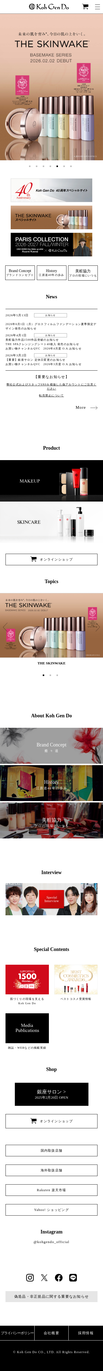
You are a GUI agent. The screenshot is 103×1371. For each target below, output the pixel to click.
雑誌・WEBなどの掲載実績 (27, 1031)
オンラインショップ (51, 559)
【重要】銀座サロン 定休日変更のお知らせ (35, 359)
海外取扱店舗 (52, 1170)
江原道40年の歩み (51, 272)
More (87, 407)
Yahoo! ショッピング (51, 1210)
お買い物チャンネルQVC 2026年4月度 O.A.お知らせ (43, 348)
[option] (51, 87)
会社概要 (51, 1333)
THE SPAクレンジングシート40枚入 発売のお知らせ (42, 344)
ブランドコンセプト (20, 272)
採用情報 (86, 1333)
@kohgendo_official (51, 1242)
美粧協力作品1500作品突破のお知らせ (32, 339)
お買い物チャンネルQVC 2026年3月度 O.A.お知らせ (43, 364)
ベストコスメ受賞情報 (76, 982)
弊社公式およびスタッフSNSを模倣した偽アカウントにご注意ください (51, 386)
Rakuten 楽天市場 (51, 1190)
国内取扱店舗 (52, 1150)
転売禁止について (51, 395)
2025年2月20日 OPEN (52, 1094)
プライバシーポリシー (17, 1333)
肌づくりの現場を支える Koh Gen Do (27, 985)
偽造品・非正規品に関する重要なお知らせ (51, 1296)
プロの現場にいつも (83, 273)
